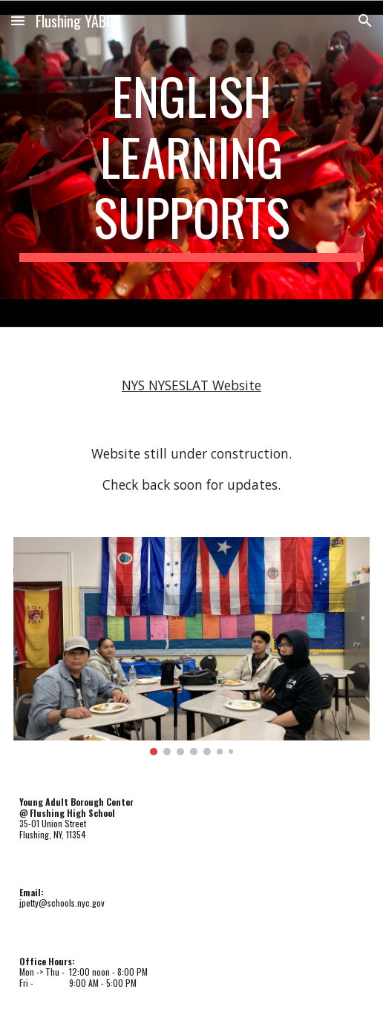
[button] (18, 20)
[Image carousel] (191, 646)
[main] (191, 163)
